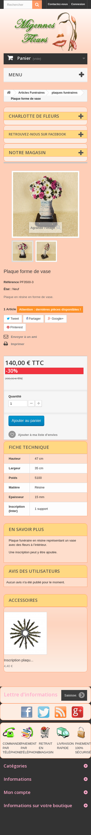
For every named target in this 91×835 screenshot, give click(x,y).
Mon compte (17, 792)
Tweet (13, 318)
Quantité (14, 396)
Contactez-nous (58, 4)
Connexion (78, 4)
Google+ (56, 318)
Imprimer (17, 344)
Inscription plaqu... (18, 660)
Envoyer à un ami (24, 336)
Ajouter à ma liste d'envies (37, 434)
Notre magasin (27, 152)
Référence (11, 282)
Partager (33, 318)
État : (8, 289)
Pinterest (15, 327)
